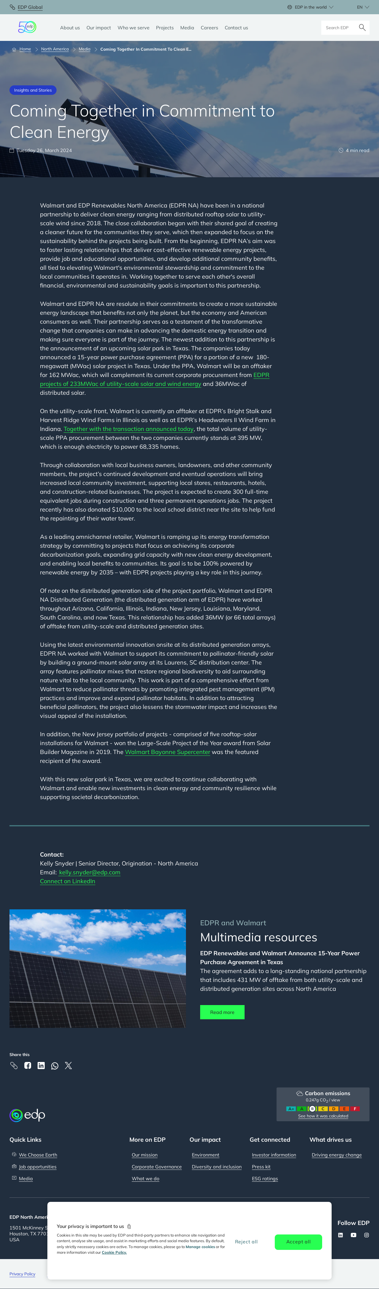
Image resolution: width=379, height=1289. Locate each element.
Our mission (145, 1155)
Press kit (261, 1167)
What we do (145, 1178)
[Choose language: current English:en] (357, 7)
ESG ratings (265, 1178)
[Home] (24, 49)
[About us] (70, 27)
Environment (205, 1155)
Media (26, 1178)
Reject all (246, 1242)
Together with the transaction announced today (129, 428)
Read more (222, 1012)
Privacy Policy (22, 1274)
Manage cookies (200, 1246)
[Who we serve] (133, 27)
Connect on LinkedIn (67, 881)
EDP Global (30, 7)
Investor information (274, 1155)
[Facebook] (27, 1065)
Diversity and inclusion (217, 1167)
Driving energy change (337, 1155)
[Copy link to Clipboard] (13, 1065)
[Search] (362, 27)
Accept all (298, 1242)
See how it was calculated (323, 1116)
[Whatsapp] (54, 1066)
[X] (68, 1065)
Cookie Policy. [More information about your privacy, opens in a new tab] (114, 1252)
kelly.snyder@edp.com (90, 872)
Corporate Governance (157, 1167)
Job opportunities (38, 1167)
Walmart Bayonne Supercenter (167, 751)
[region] (189, 1241)
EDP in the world (311, 7)
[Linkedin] (41, 1065)
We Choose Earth (38, 1155)
